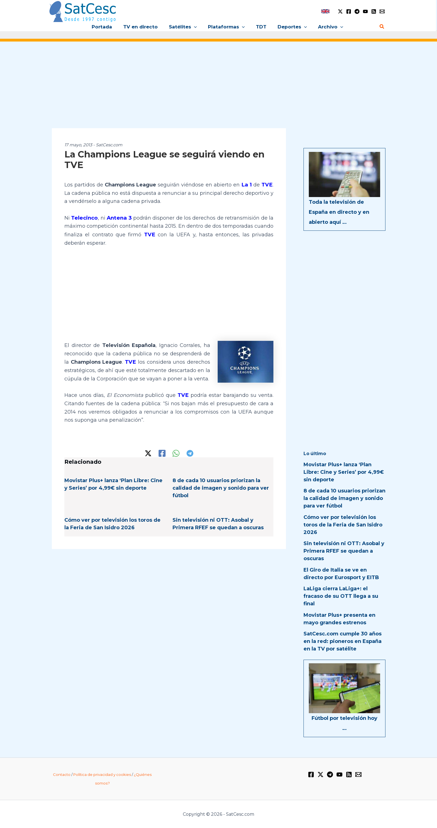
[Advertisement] (218, 89)
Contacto (62, 774)
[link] (325, 11)
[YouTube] (365, 11)
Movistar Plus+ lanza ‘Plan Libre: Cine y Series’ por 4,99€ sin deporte (344, 472)
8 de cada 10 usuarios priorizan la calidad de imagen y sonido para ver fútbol (221, 486)
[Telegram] (357, 11)
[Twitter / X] (340, 11)
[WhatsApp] (176, 451)
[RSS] (373, 11)
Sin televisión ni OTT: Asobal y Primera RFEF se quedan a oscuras (344, 551)
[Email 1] (382, 11)
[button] (195, 27)
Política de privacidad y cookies (102, 774)
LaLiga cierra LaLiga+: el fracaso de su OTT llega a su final (341, 596)
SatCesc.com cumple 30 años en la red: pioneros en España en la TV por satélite (343, 641)
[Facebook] (348, 11)
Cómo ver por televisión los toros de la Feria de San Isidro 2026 (343, 524)
